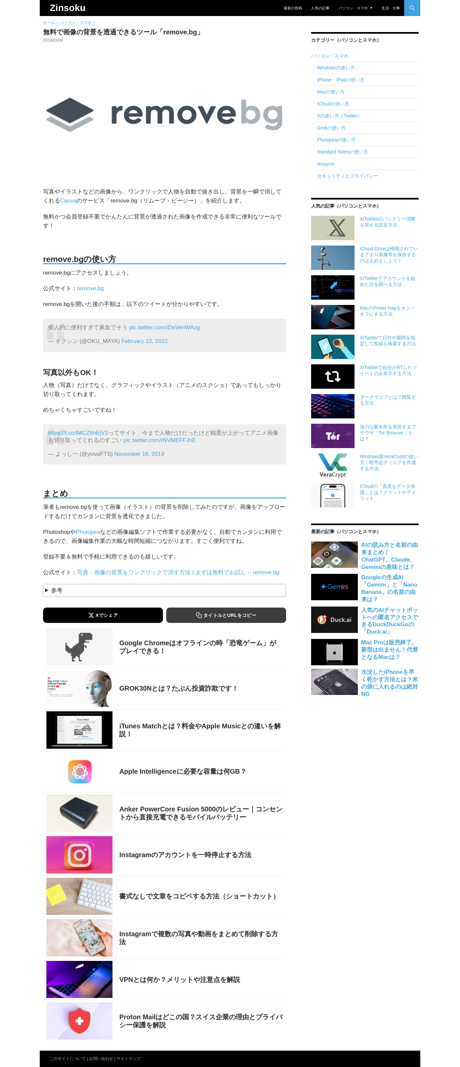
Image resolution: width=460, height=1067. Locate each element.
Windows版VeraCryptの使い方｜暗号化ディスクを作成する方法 (389, 462)
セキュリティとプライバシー (347, 176)
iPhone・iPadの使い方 (341, 79)
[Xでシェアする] (103, 615)
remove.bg (90, 288)
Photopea (88, 532)
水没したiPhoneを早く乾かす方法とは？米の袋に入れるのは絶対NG (389, 683)
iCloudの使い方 (333, 103)
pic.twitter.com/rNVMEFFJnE (160, 440)
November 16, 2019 (139, 454)
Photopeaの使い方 (336, 139)
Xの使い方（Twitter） (339, 115)
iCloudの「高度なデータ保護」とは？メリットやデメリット (388, 492)
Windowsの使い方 (336, 67)
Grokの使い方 (331, 127)
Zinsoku (67, 8)
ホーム (49, 22)
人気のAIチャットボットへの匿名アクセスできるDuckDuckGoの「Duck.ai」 (389, 621)
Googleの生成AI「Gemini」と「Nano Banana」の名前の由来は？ (389, 588)
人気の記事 (320, 8)
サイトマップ (129, 1058)
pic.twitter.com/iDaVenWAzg (164, 327)
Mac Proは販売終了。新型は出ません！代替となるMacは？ (389, 649)
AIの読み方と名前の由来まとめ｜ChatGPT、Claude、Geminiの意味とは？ (389, 556)
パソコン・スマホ (353, 8)
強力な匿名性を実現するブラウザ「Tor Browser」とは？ (388, 432)
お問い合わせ (101, 1058)
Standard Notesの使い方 (342, 151)
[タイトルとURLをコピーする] (226, 615)
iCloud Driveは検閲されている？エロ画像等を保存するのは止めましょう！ (389, 254)
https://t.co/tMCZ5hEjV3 (78, 433)
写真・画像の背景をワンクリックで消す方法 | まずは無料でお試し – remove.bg (178, 572)
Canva (68, 201)
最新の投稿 (293, 8)
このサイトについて (68, 1058)
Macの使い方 (330, 91)
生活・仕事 (391, 8)
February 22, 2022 (145, 341)
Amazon (325, 163)
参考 (56, 590)
